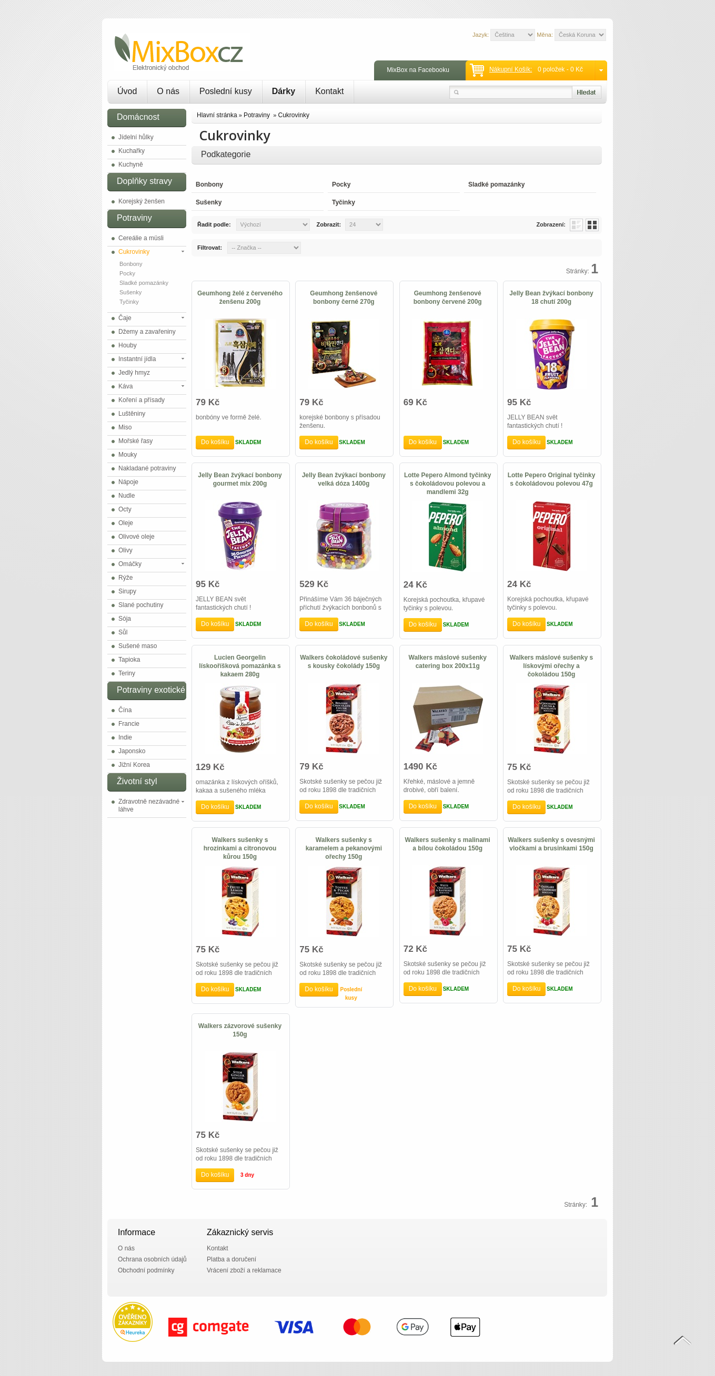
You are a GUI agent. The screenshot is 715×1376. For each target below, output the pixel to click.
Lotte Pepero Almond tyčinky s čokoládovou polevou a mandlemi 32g (447, 483)
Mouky (127, 454)
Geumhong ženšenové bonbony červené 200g (448, 297)
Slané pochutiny (140, 605)
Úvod (127, 91)
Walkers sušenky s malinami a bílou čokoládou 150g (447, 844)
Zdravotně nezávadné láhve (148, 805)
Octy (125, 509)
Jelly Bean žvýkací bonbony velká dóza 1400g (344, 479)
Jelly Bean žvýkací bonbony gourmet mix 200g (239, 479)
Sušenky (130, 292)
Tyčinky (129, 302)
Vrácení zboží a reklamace (244, 1270)
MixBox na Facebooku (418, 70)
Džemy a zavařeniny (147, 331)
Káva (125, 386)
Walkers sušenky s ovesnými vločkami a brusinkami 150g (551, 844)
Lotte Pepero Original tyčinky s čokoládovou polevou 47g (552, 479)
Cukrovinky (133, 251)
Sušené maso (137, 646)
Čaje (125, 318)
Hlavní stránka (217, 115)
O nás (168, 91)
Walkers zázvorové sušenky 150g (239, 1030)
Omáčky (130, 564)
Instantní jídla (137, 359)
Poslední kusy (225, 91)
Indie (125, 737)
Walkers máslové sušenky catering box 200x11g (448, 662)
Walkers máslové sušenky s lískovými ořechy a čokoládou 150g (551, 666)
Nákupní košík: (510, 69)
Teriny (126, 673)
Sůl (122, 632)
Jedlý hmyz (134, 372)
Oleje (125, 523)
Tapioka (129, 659)
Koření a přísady (141, 400)
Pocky (127, 273)
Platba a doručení (231, 1259)
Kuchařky (131, 151)
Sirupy (127, 591)
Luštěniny (131, 413)
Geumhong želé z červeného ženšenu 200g (240, 297)
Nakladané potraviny (147, 468)
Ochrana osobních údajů (152, 1259)
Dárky (283, 91)
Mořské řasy (135, 441)
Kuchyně (130, 164)
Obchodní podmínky (146, 1270)
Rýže (125, 577)
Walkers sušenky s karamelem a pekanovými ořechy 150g (344, 848)
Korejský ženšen (141, 201)
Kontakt (329, 91)
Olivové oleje (136, 536)
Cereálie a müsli (141, 238)
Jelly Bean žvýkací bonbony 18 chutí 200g (551, 297)
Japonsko (131, 751)
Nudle (126, 495)
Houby (127, 345)
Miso (125, 427)
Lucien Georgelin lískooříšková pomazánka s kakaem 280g (239, 666)
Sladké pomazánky (143, 283)
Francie (128, 723)
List (576, 225)
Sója (124, 618)
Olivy (125, 550)
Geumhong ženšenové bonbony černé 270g (343, 297)
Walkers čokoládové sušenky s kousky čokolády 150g (343, 662)
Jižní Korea (134, 764)
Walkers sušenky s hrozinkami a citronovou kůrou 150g (240, 848)
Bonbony (130, 264)
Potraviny (257, 115)
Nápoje (128, 482)
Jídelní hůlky (136, 137)
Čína (125, 710)
